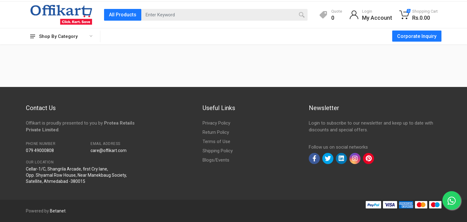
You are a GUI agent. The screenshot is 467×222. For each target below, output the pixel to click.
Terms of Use (216, 141)
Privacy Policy (216, 123)
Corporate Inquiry (417, 36)
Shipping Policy (218, 151)
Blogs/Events (216, 160)
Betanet (58, 210)
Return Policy (216, 132)
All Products (122, 15)
